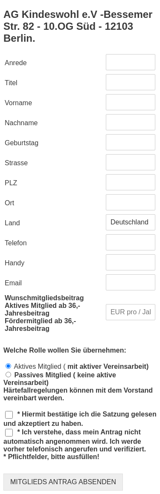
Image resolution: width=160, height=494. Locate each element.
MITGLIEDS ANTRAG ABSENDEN (63, 481)
